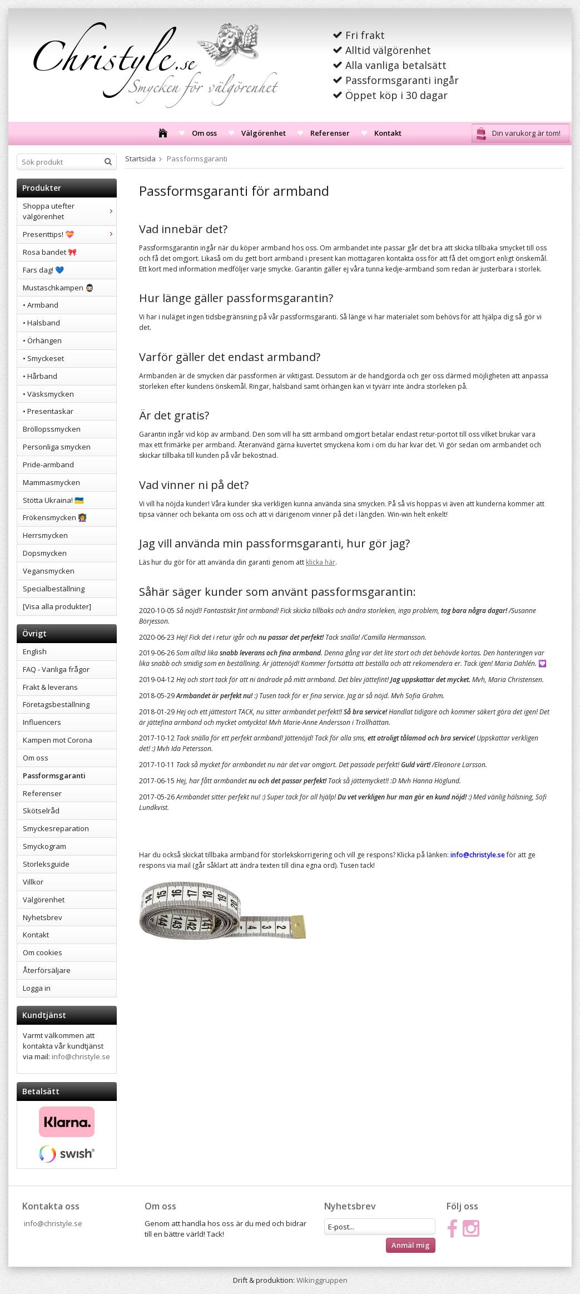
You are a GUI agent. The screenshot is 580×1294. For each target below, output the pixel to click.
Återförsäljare (47, 970)
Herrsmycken (45, 535)
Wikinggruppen (322, 1280)
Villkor (33, 882)
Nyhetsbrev (42, 917)
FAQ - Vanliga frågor (56, 669)
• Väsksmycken (48, 394)
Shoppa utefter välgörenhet (69, 211)
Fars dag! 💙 (43, 270)
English (35, 651)
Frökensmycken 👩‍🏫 (55, 517)
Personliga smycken (57, 447)
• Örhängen (42, 340)
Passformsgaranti (54, 776)
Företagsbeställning (56, 704)
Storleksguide (46, 864)
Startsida (140, 159)
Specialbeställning (54, 589)
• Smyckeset (43, 358)
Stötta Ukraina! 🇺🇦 (53, 500)
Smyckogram (44, 846)
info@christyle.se (81, 1056)
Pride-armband (48, 465)
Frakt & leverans (50, 687)
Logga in (37, 988)
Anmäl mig (410, 1245)
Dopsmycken (45, 553)
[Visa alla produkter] (57, 606)
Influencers (42, 722)
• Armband (40, 305)
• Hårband (40, 376)
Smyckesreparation (56, 828)
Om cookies (42, 952)
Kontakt (387, 133)
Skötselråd (41, 811)
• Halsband (41, 323)
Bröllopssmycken (52, 429)
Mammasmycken (51, 482)
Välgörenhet (263, 133)
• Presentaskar (48, 411)
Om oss (204, 133)
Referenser (330, 133)
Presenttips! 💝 (69, 234)
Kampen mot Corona (57, 740)
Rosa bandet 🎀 (50, 252)
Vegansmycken (49, 571)
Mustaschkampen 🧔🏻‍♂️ (58, 288)
